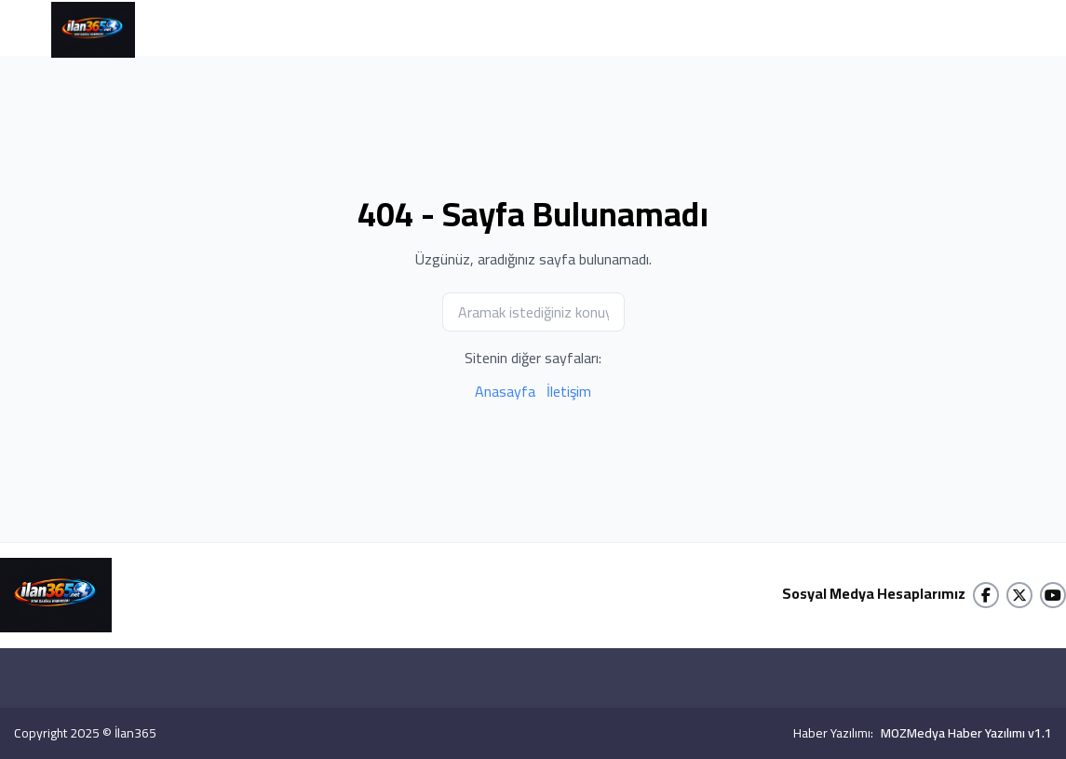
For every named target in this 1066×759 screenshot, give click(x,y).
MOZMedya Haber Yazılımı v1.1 (966, 733)
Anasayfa (505, 391)
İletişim (568, 391)
